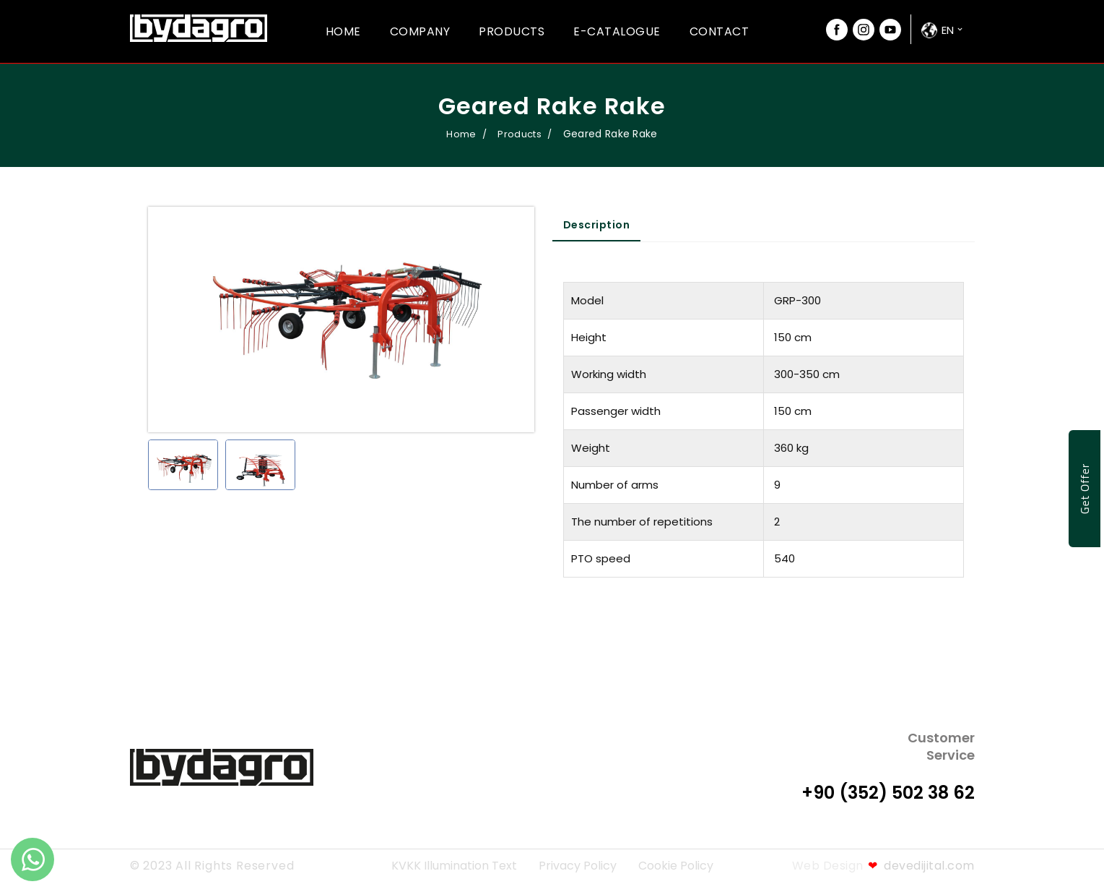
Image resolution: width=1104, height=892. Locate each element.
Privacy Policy (578, 865)
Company (420, 31)
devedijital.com (921, 865)
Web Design (828, 865)
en (948, 30)
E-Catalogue (617, 31)
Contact (719, 31)
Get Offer (1084, 489)
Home (343, 31)
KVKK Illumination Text (454, 865)
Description (596, 225)
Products (511, 31)
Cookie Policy (675, 865)
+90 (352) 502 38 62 (888, 793)
